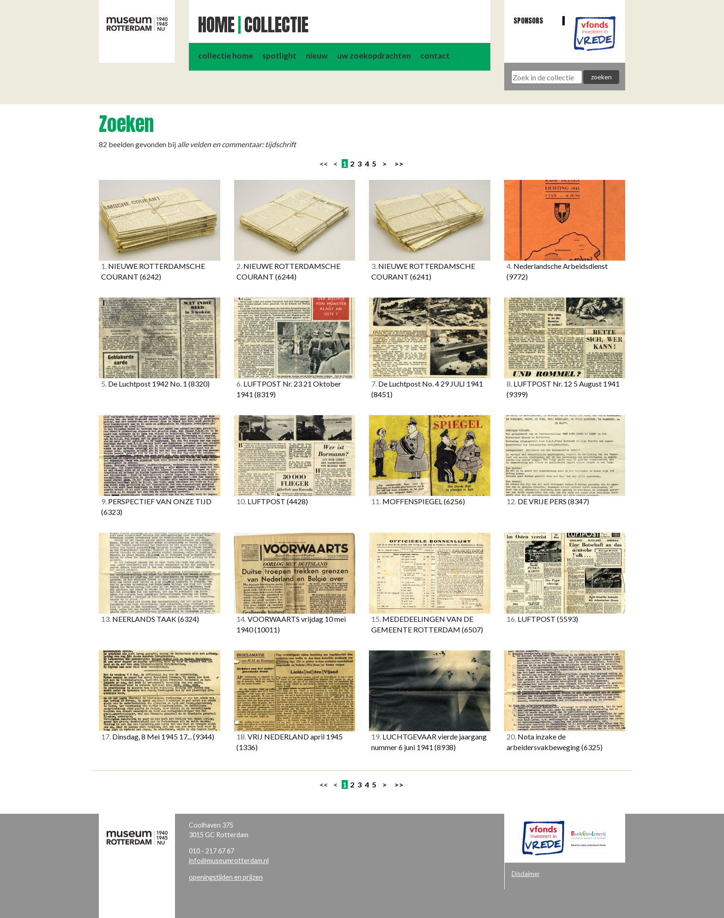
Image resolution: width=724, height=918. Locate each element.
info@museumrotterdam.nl (229, 860)
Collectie (276, 25)
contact (435, 55)
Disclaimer (526, 873)
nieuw (317, 55)
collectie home (225, 55)
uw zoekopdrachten (374, 55)
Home (216, 25)
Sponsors (528, 20)
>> (399, 163)
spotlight (279, 55)
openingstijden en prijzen (226, 877)
